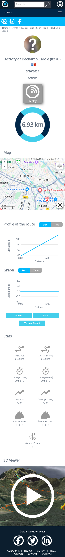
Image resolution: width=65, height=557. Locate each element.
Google (61, 159)
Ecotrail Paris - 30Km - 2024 (34, 27)
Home (5, 27)
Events (15, 27)
